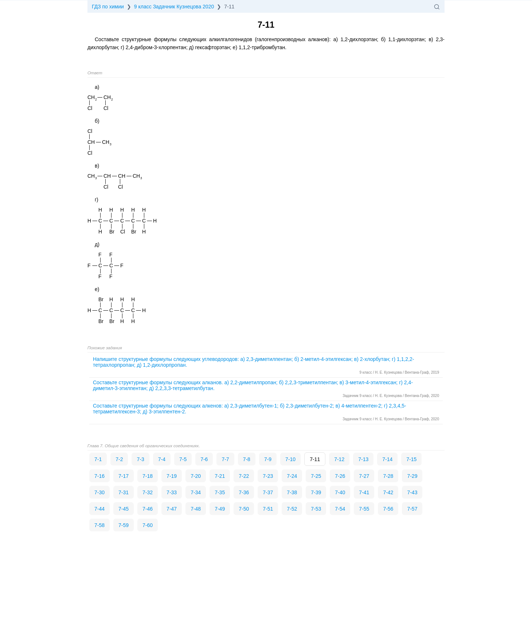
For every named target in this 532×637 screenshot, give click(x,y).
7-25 (316, 476)
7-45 (123, 509)
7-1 (98, 459)
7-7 (225, 459)
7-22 (244, 476)
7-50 (244, 509)
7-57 (412, 509)
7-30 (99, 492)
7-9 (267, 459)
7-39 (316, 492)
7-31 (123, 492)
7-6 (204, 459)
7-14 (387, 459)
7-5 (183, 459)
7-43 (412, 492)
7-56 (388, 509)
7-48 (196, 509)
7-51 (268, 509)
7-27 (364, 476)
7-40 (340, 492)
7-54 (340, 509)
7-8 (246, 459)
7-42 (388, 492)
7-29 (412, 476)
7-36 (244, 492)
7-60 (147, 525)
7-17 (123, 476)
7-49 (220, 509)
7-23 (268, 476)
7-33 (172, 492)
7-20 (196, 476)
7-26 (340, 476)
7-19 (172, 476)
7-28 (388, 476)
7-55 (364, 509)
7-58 (99, 525)
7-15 (411, 459)
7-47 (172, 509)
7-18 (147, 476)
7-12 (339, 459)
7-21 (220, 476)
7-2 (119, 459)
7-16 (99, 476)
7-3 (140, 459)
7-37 (268, 492)
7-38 (292, 492)
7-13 (363, 459)
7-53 (316, 509)
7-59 (123, 525)
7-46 (147, 509)
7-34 (196, 492)
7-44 (99, 509)
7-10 (290, 459)
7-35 (220, 492)
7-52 (292, 509)
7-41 (364, 492)
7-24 (292, 476)
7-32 (147, 492)
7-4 (161, 459)
